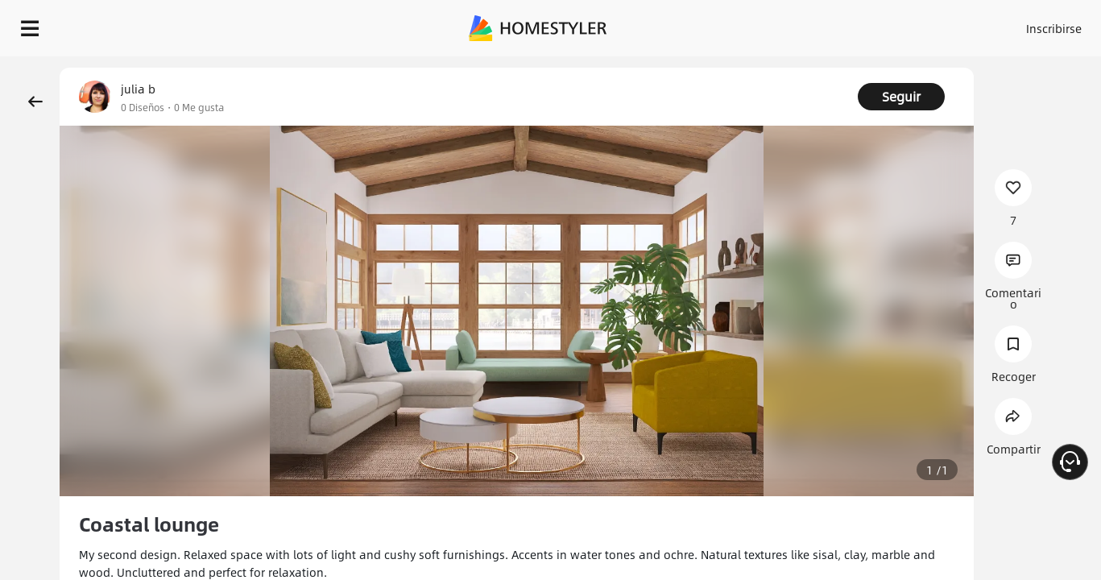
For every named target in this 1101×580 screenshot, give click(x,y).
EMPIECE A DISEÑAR (1015, 24)
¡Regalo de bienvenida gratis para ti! (724, 68)
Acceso (787, 24)
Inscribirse (850, 24)
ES (908, 24)
